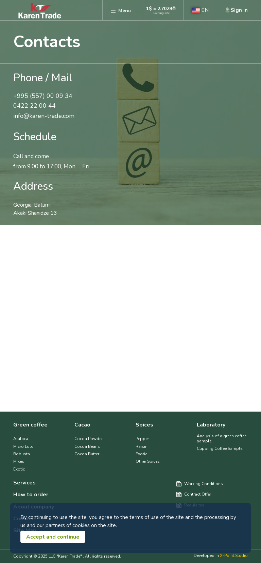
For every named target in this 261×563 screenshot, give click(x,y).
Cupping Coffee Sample (219, 448)
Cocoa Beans (87, 446)
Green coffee (30, 425)
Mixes (18, 461)
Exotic (19, 469)
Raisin (141, 446)
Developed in (221, 555)
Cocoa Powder (88, 438)
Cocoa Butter (86, 454)
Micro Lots (23, 446)
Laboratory (211, 425)
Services (24, 483)
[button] (200, 10)
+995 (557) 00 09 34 (42, 96)
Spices (144, 425)
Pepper (142, 438)
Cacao (82, 425)
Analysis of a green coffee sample (221, 438)
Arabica (20, 438)
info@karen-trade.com (43, 116)
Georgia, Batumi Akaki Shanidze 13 (35, 209)
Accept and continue (53, 537)
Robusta (21, 454)
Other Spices (148, 461)
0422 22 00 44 (34, 106)
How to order (30, 495)
